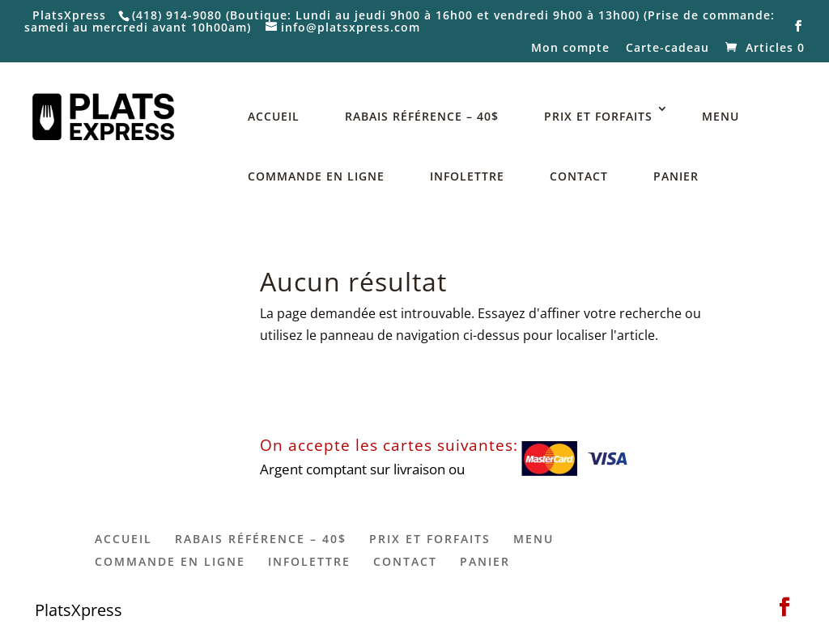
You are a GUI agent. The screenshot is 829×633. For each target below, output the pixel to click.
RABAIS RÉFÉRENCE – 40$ (422, 116)
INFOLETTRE (467, 176)
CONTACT (579, 176)
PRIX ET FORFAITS (598, 116)
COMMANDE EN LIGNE (316, 176)
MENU (720, 116)
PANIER (676, 176)
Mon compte (570, 48)
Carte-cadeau (667, 48)
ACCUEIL (274, 116)
